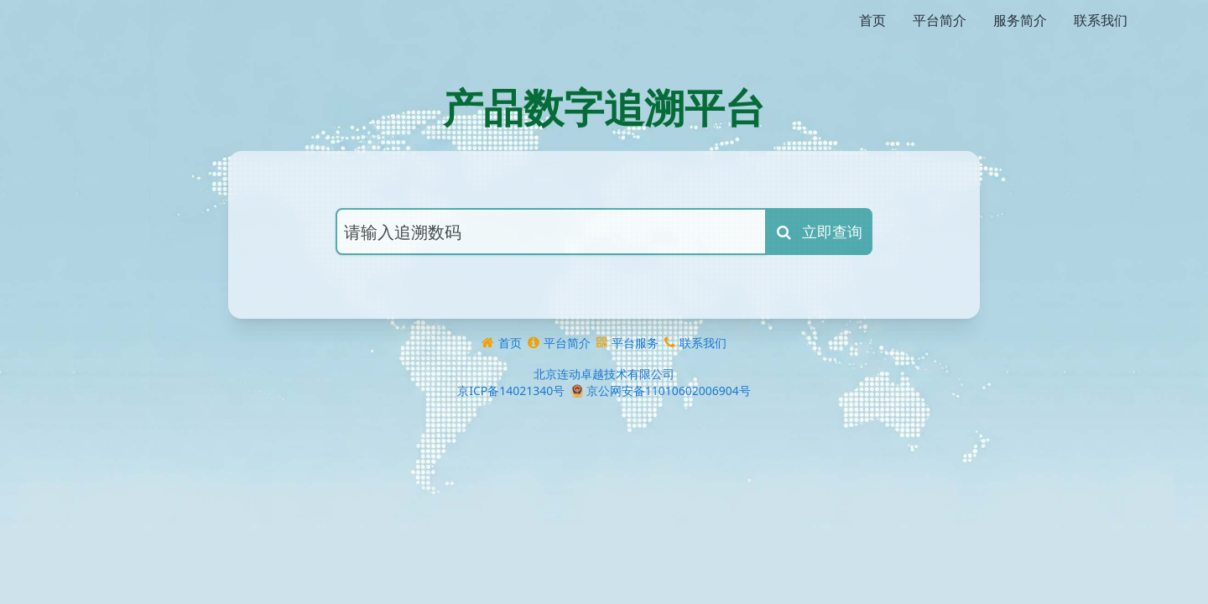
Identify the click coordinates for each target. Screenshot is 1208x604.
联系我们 (1100, 20)
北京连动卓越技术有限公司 (604, 340)
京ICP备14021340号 (511, 357)
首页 (872, 20)
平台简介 (939, 20)
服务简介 (1020, 20)
